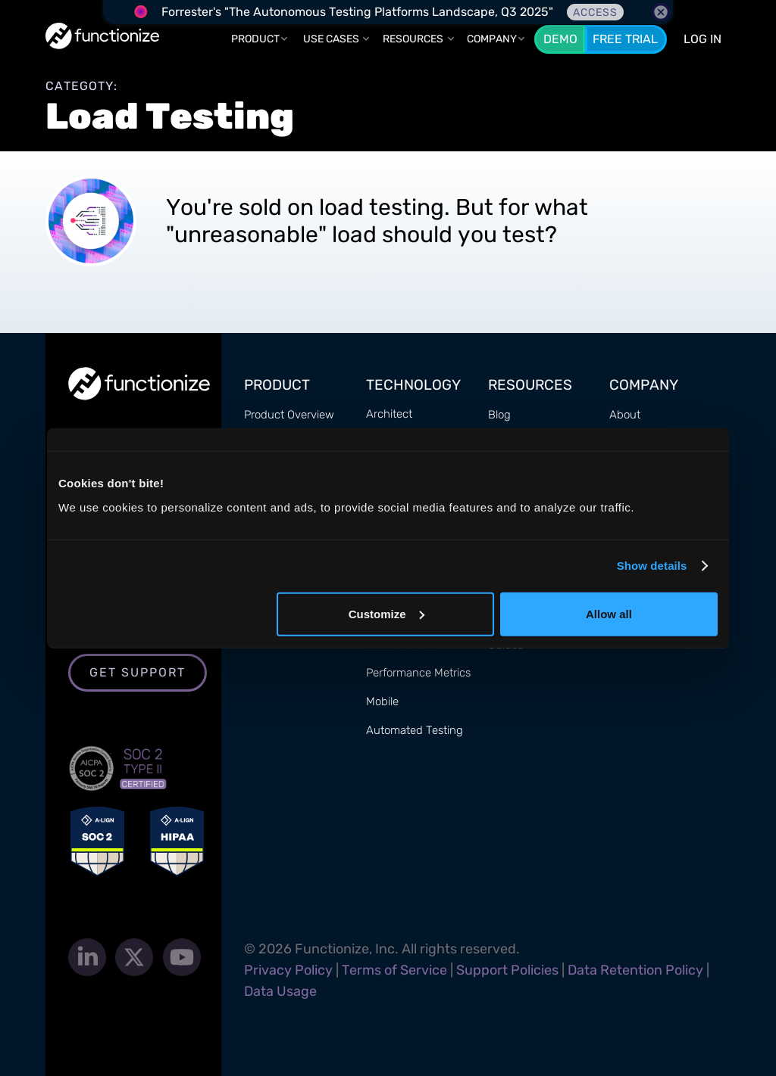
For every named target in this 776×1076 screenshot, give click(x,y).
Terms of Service (394, 970)
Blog (499, 414)
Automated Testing (414, 730)
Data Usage (280, 991)
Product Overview (289, 414)
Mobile (382, 701)
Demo (560, 39)
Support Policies (507, 970)
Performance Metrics (418, 672)
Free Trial (625, 39)
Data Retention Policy (635, 970)
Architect (389, 414)
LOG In (702, 39)
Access (595, 12)
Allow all (609, 613)
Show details (652, 565)
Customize (386, 613)
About (624, 414)
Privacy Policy (288, 970)
